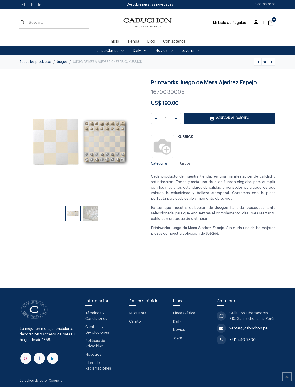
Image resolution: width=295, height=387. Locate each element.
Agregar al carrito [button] (229, 118)
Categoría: (159, 163)
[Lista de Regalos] (229, 22)
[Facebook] (31, 4)
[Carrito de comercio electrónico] (270, 22)
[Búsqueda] (22, 23)
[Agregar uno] (176, 118)
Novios (179, 330)
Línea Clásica (184, 313)
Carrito (135, 321)
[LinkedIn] (40, 4)
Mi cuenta (137, 313)
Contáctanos (265, 4)
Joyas (177, 338)
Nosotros (93, 354)
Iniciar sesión (256, 22)
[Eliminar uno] (156, 118)
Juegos (62, 62)
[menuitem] (114, 41)
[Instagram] (23, 4)
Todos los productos (36, 62)
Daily (177, 321)
